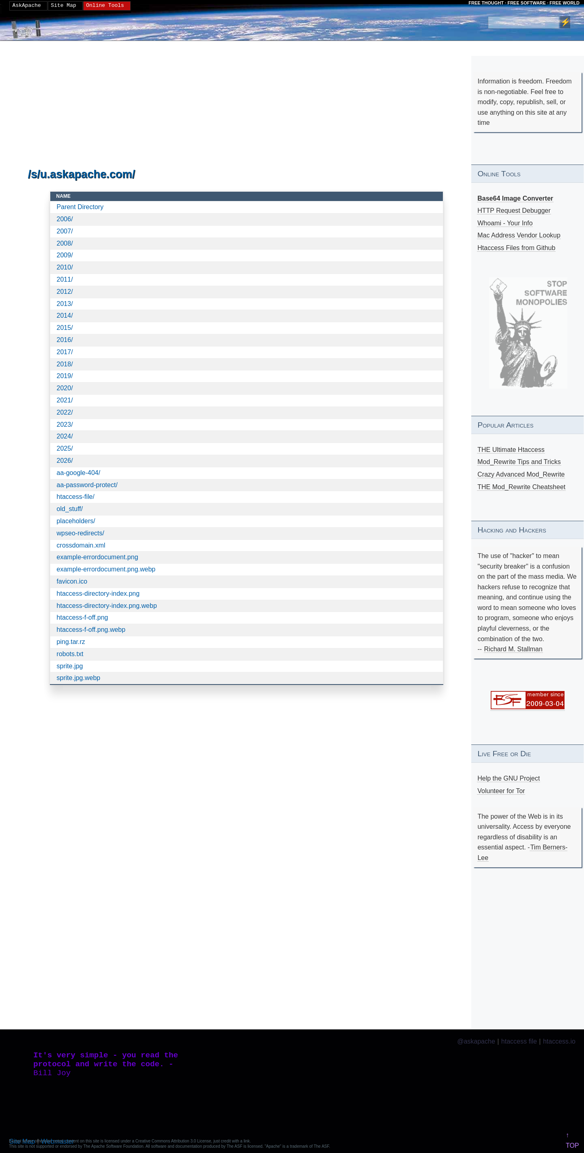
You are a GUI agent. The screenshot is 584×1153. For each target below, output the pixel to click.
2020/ (65, 388)
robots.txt (70, 653)
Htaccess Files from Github (516, 247)
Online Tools (105, 5)
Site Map (63, 5)
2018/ (65, 364)
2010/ (65, 267)
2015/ (65, 327)
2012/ (65, 291)
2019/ (65, 375)
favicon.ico (72, 581)
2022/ (65, 412)
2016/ (65, 339)
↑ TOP (572, 1140)
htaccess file (519, 1041)
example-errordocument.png (97, 557)
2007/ (65, 231)
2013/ (65, 303)
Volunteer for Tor (501, 790)
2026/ (65, 460)
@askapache (476, 1041)
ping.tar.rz (71, 641)
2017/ (65, 352)
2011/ (65, 279)
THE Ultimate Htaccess (510, 449)
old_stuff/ (70, 508)
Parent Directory (80, 206)
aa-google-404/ (79, 472)
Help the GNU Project (508, 778)
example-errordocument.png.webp (106, 569)
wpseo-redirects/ (80, 533)
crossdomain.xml (81, 545)
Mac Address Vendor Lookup (518, 235)
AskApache (27, 5)
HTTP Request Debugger (513, 210)
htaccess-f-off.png (82, 617)
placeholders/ (76, 521)
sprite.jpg (70, 666)
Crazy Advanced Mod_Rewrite (521, 474)
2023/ (65, 424)
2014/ (65, 315)
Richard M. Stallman (513, 649)
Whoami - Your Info (504, 223)
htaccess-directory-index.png (98, 593)
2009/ (65, 255)
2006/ (65, 219)
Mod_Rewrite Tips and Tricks (518, 461)
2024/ (65, 436)
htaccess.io (559, 1041)
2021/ (65, 400)
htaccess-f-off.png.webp (91, 629)
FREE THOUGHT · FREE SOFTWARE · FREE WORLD (524, 2)
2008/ (65, 243)
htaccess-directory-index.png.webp (107, 605)
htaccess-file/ (75, 496)
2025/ (65, 448)
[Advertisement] (247, 105)
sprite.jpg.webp (79, 677)
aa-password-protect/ (87, 484)
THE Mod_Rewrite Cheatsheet (521, 486)
